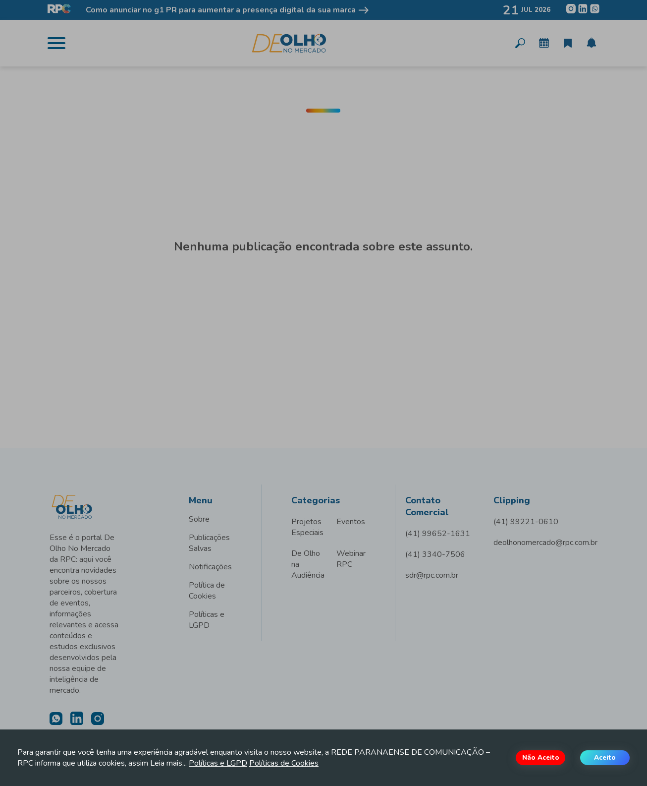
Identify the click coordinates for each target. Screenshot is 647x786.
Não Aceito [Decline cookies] (540, 757)
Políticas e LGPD (218, 763)
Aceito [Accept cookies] (605, 757)
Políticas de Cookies (284, 763)
